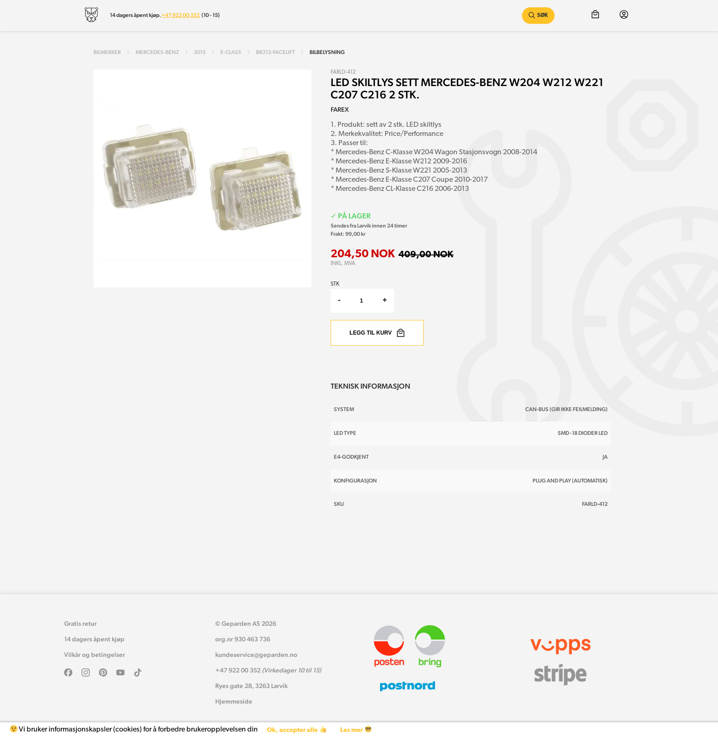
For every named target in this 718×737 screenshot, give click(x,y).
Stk (335, 284)
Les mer (355, 730)
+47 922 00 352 (180, 15)
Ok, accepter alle (296, 730)
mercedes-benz (157, 52)
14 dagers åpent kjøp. (135, 15)
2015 (200, 52)
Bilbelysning (327, 52)
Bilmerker (107, 52)
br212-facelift (275, 52)
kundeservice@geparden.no (256, 654)
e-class (230, 52)
